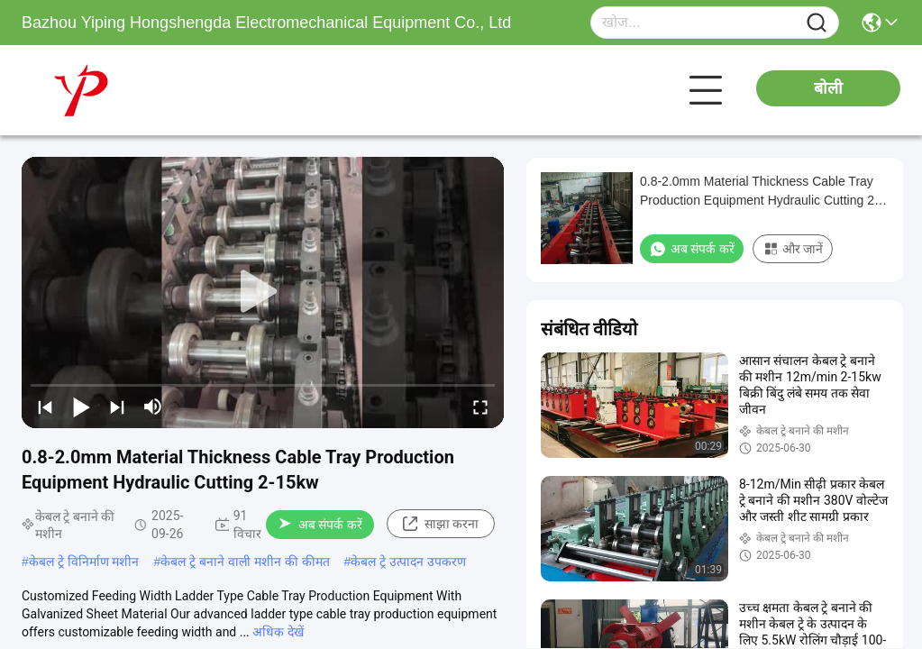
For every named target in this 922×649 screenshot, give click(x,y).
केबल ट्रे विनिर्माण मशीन (84, 561)
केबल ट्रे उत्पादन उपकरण (408, 561)
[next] (117, 406)
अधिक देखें (277, 632)
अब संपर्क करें (320, 524)
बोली (828, 88)
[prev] (45, 406)
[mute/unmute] (153, 406)
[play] (263, 292)
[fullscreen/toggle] (480, 406)
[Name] (816, 23)
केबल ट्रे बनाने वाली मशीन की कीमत (244, 561)
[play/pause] (81, 406)
